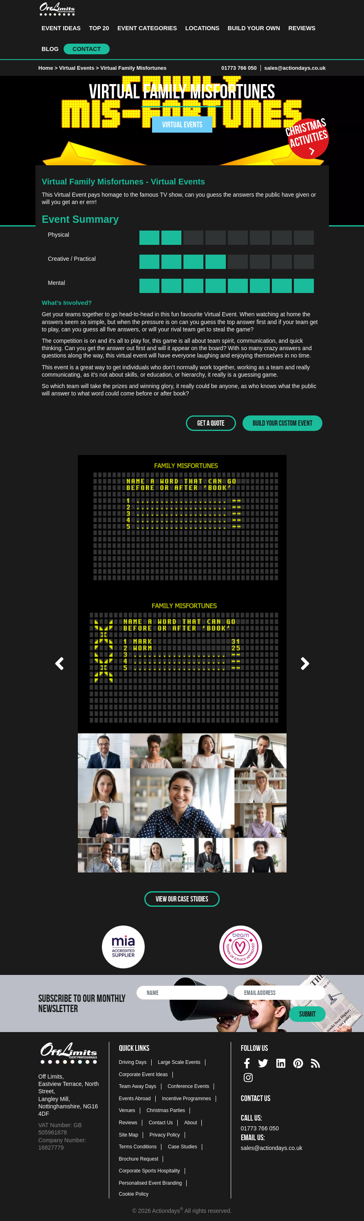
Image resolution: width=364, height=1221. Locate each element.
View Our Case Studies (182, 897)
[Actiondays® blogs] (315, 1060)
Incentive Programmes (186, 1096)
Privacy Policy (165, 1133)
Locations (202, 28)
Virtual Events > (79, 68)
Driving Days (133, 1060)
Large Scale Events (179, 1060)
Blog (50, 49)
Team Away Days (138, 1085)
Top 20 (99, 28)
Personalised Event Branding (150, 1181)
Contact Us (161, 1120)
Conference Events (188, 1085)
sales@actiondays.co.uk (295, 68)
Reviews (302, 28)
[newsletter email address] (280, 990)
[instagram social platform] (248, 1074)
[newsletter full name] (182, 990)
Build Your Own (254, 28)
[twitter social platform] (263, 1060)
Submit (307, 1012)
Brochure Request (139, 1157)
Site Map (128, 1133)
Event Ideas (61, 28)
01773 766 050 (239, 68)
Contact (87, 49)
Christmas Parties (165, 1109)
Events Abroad (135, 1096)
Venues (127, 1109)
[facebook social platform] (247, 1060)
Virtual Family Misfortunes (133, 68)
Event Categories (147, 28)
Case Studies (182, 1145)
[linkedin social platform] (280, 1060)
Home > (47, 68)
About (190, 1120)
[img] (247, 1062)
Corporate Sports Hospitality (149, 1169)
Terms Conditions (138, 1145)
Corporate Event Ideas (143, 1072)
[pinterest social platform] (298, 1060)
